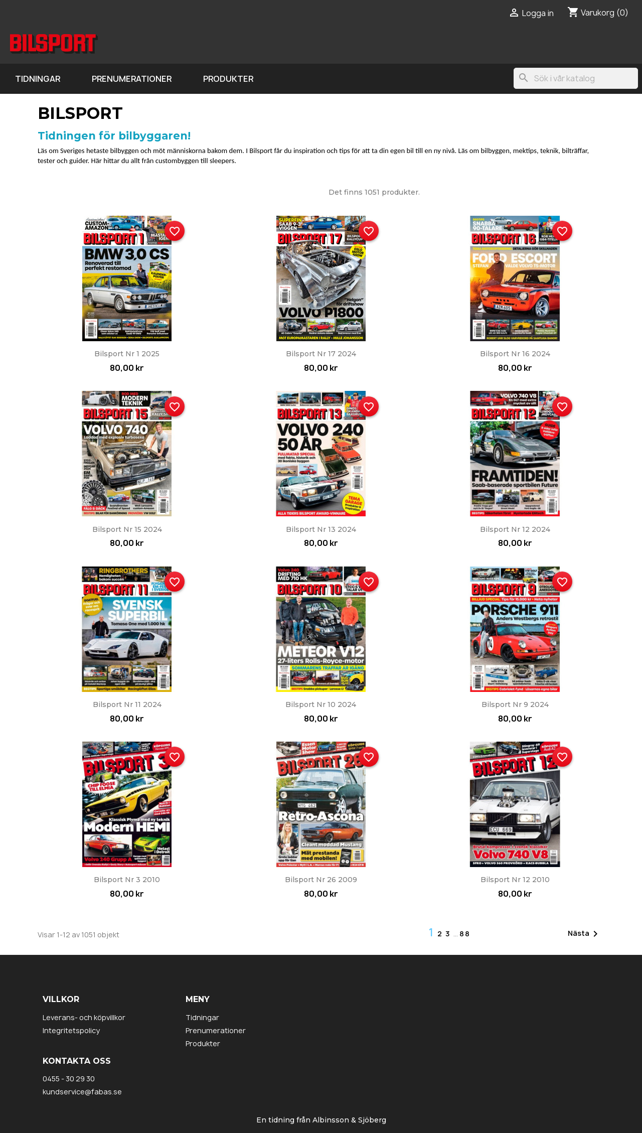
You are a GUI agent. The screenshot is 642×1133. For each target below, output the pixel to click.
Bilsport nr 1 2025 (126, 353)
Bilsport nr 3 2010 (127, 879)
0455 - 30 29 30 (69, 1078)
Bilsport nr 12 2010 (515, 879)
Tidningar (37, 78)
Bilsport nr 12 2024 (515, 529)
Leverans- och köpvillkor (84, 1017)
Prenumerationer (132, 78)
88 (464, 933)
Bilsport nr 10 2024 (320, 704)
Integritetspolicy (71, 1030)
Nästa (584, 934)
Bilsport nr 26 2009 (321, 879)
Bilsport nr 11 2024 (127, 704)
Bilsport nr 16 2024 (515, 353)
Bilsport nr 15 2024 (127, 529)
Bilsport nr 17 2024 (321, 353)
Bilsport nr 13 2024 (321, 529)
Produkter (228, 78)
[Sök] (576, 78)
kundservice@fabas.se (82, 1091)
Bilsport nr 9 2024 (515, 704)
